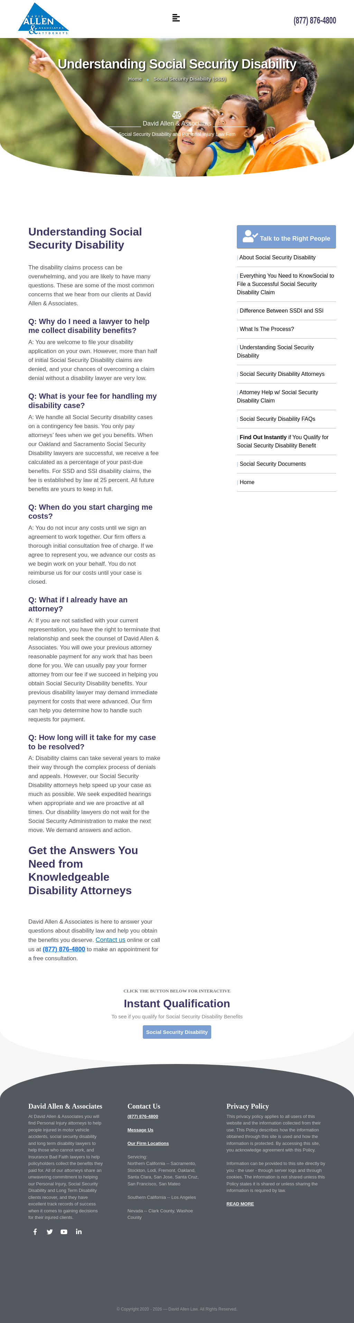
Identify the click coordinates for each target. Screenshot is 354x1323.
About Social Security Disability (276, 257)
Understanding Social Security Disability (275, 351)
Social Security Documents (271, 464)
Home (135, 79)
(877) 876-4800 (143, 1116)
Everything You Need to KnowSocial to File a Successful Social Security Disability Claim (285, 284)
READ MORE (240, 1203)
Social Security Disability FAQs (276, 419)
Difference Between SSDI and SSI (280, 311)
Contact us (110, 939)
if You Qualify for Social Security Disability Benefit (282, 441)
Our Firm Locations (148, 1143)
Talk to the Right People (286, 236)
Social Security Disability (177, 1032)
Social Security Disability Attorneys (281, 374)
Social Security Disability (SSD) (189, 79)
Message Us (140, 1129)
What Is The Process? (265, 329)
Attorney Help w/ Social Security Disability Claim (277, 396)
